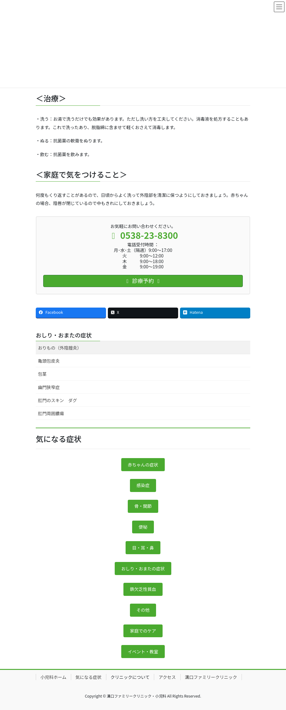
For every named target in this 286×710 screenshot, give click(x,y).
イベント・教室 (143, 651)
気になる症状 (89, 677)
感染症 (143, 485)
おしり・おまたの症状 (64, 335)
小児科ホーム (53, 677)
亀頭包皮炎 (49, 361)
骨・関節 (143, 506)
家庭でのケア (143, 631)
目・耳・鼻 (143, 548)
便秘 (143, 527)
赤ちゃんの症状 (143, 465)
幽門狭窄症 (49, 387)
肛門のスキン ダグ (57, 400)
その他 (143, 610)
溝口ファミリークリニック (211, 677)
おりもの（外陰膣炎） (59, 348)
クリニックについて (130, 677)
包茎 (42, 374)
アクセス (167, 677)
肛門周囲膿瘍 (51, 413)
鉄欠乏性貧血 (143, 589)
